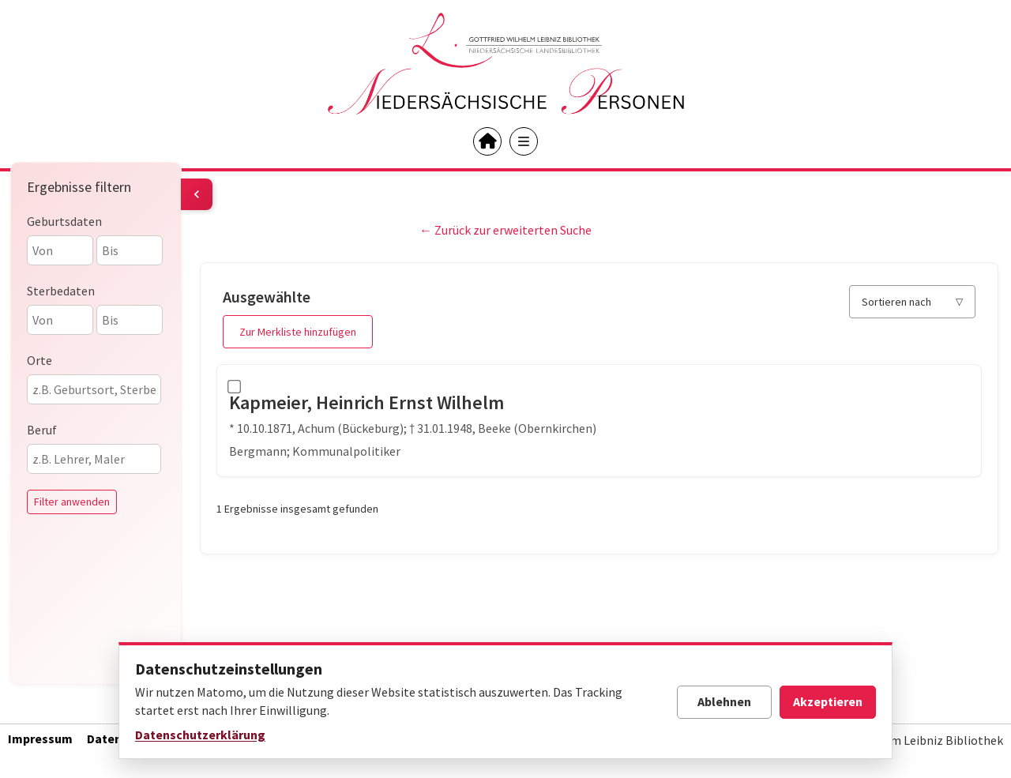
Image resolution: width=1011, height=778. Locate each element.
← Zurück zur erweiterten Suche (505, 230)
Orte (39, 360)
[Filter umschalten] (196, 194)
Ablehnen (724, 701)
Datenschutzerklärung (200, 734)
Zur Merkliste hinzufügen (297, 332)
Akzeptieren (828, 701)
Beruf (42, 430)
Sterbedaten (61, 291)
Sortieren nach (896, 302)
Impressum (40, 738)
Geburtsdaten (64, 221)
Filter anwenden (72, 501)
